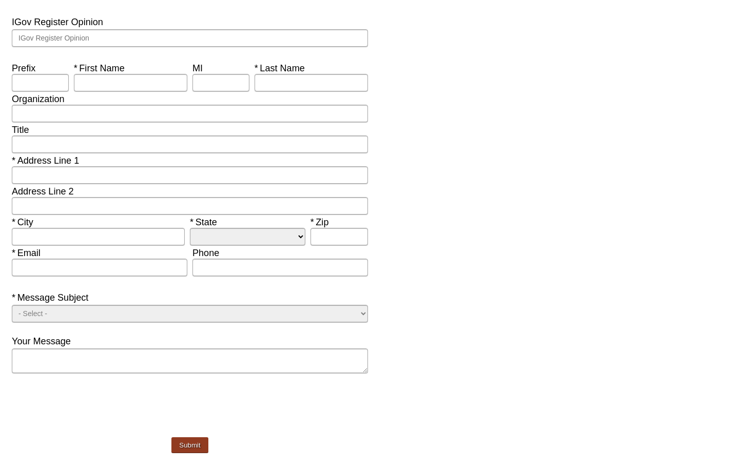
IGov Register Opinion (59, 22)
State (211, 222)
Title (22, 130)
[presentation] (90, 412)
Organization (39, 99)
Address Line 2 (44, 191)
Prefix (25, 68)
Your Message (42, 341)
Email (33, 253)
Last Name (281, 68)
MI (198, 68)
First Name (100, 68)
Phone (207, 253)
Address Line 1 (47, 160)
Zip (331, 222)
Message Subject (51, 297)
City (33, 222)
